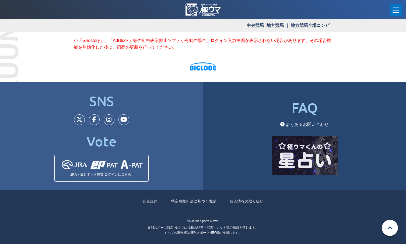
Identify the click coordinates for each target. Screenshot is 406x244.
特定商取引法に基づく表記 (193, 201)
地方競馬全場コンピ (310, 25)
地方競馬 (275, 25)
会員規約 (150, 201)
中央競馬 (255, 25)
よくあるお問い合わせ (304, 124)
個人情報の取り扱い (247, 201)
